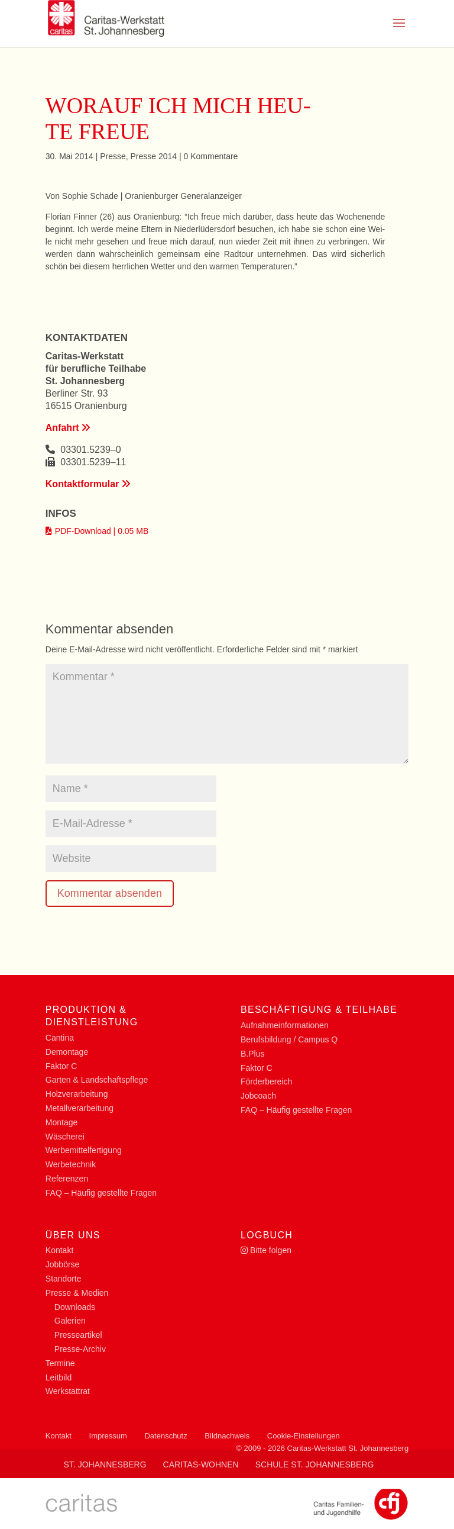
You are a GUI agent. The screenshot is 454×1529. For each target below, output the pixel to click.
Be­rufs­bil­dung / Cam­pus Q (289, 1039)
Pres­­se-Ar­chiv (80, 1349)
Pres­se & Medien (77, 1293)
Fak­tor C (61, 1066)
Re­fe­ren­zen (67, 1178)
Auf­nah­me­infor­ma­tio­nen (285, 1025)
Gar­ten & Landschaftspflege (97, 1079)
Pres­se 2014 (154, 156)
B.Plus (252, 1053)
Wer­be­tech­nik (71, 1164)
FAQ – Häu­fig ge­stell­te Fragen (101, 1193)
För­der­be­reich (266, 1081)
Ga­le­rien (70, 1320)
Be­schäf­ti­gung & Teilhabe (319, 1010)
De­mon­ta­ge (67, 1052)
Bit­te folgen (266, 1250)
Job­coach (258, 1095)
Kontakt (59, 1435)
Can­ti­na (60, 1037)
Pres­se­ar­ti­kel (78, 1335)
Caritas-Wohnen (201, 1464)
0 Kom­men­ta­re (211, 156)
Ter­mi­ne (60, 1363)
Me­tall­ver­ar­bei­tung (80, 1108)
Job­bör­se (63, 1264)
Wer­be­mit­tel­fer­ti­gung (84, 1150)
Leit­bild (59, 1377)
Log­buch (267, 1235)
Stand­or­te (64, 1278)
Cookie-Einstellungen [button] (303, 1435)
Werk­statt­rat (68, 1391)
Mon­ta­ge (61, 1122)
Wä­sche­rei (65, 1136)
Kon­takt (59, 1250)
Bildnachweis (227, 1435)
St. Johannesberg (105, 1464)
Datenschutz (165, 1435)
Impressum (108, 1435)
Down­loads (74, 1307)
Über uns (73, 1235)
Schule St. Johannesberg (314, 1464)
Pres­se (113, 156)
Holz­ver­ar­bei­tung (77, 1094)
